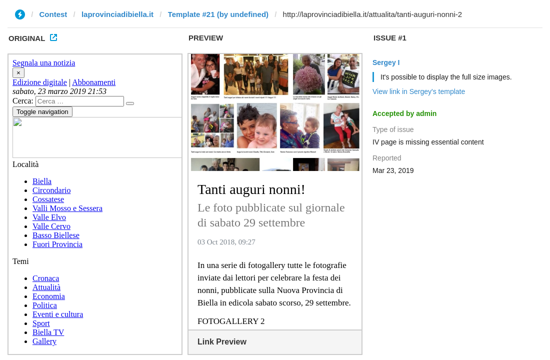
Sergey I (386, 62)
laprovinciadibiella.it (118, 14)
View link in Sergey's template (418, 92)
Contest (54, 14)
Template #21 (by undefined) (218, 14)
